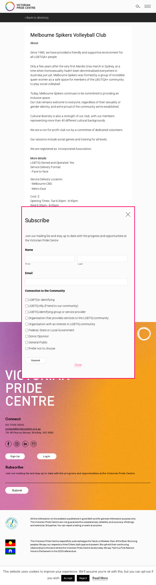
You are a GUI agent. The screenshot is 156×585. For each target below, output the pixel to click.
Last (80, 263)
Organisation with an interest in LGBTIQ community (62, 324)
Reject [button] (83, 578)
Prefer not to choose (42, 348)
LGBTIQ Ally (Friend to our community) (53, 306)
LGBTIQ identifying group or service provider (57, 312)
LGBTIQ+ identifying (42, 299)
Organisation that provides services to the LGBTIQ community (69, 318)
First (28, 263)
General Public (38, 342)
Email (29, 273)
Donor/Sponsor (39, 336)
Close (78, 364)
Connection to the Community (45, 290)
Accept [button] (68, 578)
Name (29, 249)
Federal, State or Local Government (51, 330)
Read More (100, 578)
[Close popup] (128, 213)
